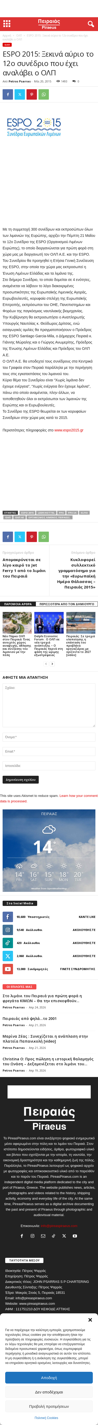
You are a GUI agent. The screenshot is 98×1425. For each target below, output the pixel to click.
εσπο (84, 512)
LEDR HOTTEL (46, 512)
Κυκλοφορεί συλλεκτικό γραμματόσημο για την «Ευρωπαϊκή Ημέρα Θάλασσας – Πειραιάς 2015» (76, 573)
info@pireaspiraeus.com (59, 1226)
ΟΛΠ (19, 35)
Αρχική (7, 35)
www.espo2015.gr (69, 430)
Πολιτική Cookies (46, 1418)
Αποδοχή (49, 1377)
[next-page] (52, 663)
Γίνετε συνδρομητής (77, 969)
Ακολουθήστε (84, 930)
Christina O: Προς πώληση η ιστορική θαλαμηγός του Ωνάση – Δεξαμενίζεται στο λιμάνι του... (48, 1061)
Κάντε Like (87, 917)
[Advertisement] (49, 8)
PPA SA (72, 512)
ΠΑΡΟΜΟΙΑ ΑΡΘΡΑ (18, 604)
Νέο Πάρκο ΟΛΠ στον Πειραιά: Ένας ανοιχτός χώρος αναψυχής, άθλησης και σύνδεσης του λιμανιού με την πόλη (17, 645)
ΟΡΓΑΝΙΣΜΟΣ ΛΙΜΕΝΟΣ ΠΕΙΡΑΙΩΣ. (49, 517)
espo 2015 (27, 512)
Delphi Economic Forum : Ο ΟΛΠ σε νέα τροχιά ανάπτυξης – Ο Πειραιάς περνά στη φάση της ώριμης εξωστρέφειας (48, 645)
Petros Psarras (20, 81)
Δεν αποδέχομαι (49, 1392)
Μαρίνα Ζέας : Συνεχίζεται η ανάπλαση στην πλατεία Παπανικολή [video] (45, 1039)
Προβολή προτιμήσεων (49, 1406)
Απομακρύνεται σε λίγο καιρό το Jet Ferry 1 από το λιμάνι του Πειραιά (24, 568)
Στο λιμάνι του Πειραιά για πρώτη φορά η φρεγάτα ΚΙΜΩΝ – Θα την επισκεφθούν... (42, 998)
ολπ (8, 517)
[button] (90, 1319)
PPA (61, 512)
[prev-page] (46, 663)
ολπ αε (19, 517)
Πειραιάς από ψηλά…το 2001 (30, 1018)
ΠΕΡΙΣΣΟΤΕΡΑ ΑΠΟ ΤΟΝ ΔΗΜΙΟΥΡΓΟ (67, 604)
